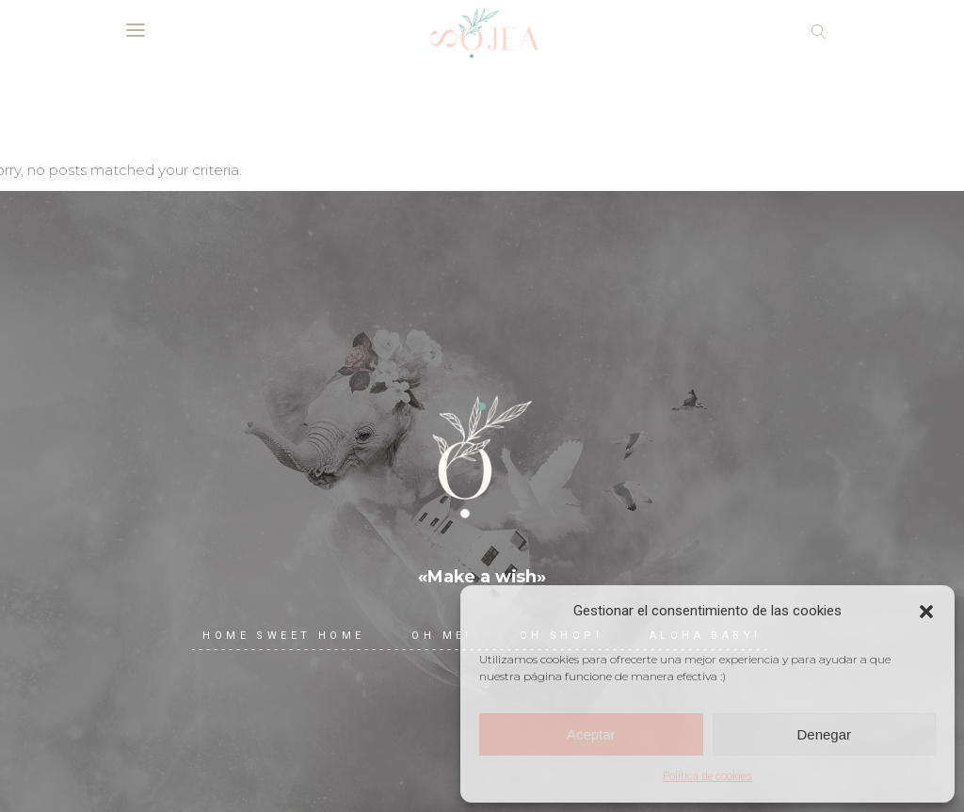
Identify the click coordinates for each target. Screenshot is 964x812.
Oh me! (441, 635)
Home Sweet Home (283, 635)
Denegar (823, 734)
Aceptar (591, 734)
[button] (926, 611)
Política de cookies (707, 776)
